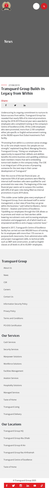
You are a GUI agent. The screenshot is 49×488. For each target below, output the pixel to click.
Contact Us (8, 296)
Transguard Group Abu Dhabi (17, 438)
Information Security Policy (15, 304)
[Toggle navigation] (36, 6)
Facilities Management (13, 371)
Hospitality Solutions (13, 385)
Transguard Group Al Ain (14, 445)
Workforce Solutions (13, 363)
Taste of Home (10, 399)
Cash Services (10, 342)
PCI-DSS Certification (13, 325)
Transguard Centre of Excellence (18, 459)
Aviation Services (11, 378)
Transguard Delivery (12, 414)
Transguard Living (11, 407)
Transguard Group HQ (13, 431)
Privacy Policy (10, 311)
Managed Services (11, 392)
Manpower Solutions (13, 356)
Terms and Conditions (13, 318)
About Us (8, 268)
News (6, 275)
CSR (5, 282)
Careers (7, 289)
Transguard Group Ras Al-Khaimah (19, 452)
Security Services (11, 349)
